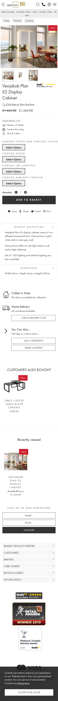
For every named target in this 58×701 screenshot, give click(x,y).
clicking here (23, 683)
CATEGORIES (11, 552)
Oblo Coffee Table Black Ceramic (14, 404)
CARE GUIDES (12, 566)
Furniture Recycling (13, 129)
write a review (33, 347)
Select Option (13, 147)
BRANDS (9, 559)
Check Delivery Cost (11, 120)
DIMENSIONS (29, 268)
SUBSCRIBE (29, 530)
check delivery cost (33, 317)
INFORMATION (12, 579)
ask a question (33, 340)
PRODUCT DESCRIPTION (29, 227)
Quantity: (7, 192)
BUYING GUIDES (13, 573)
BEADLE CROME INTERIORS (19, 546)
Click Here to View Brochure (18, 104)
